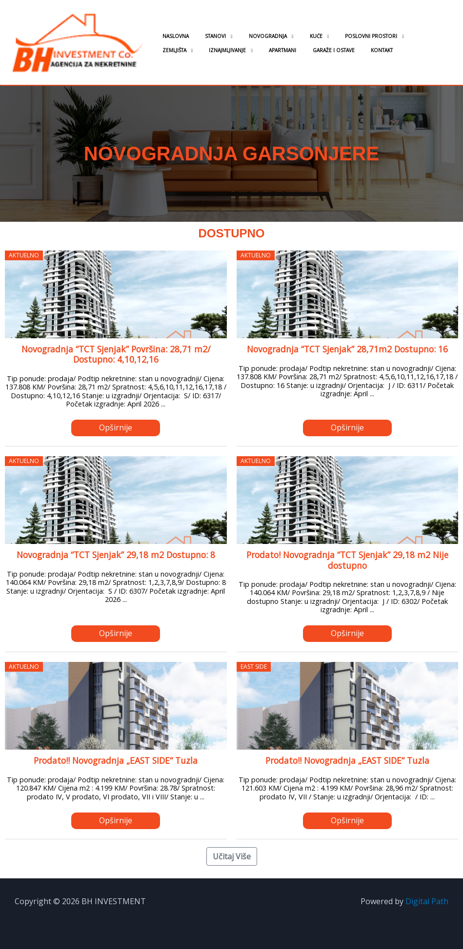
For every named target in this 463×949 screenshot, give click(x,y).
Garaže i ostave (271, 50)
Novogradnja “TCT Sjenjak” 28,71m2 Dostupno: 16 (347, 349)
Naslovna (172, 36)
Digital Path (426, 901)
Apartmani (226, 50)
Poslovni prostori (342, 36)
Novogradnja (252, 36)
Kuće (293, 36)
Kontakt (312, 50)
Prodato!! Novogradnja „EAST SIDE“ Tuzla (116, 760)
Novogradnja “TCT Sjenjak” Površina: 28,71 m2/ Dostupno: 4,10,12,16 (115, 354)
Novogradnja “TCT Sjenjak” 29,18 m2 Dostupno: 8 (116, 555)
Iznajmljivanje (177, 50)
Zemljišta (396, 36)
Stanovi (205, 36)
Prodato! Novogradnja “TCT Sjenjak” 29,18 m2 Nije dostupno (347, 560)
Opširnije (115, 427)
